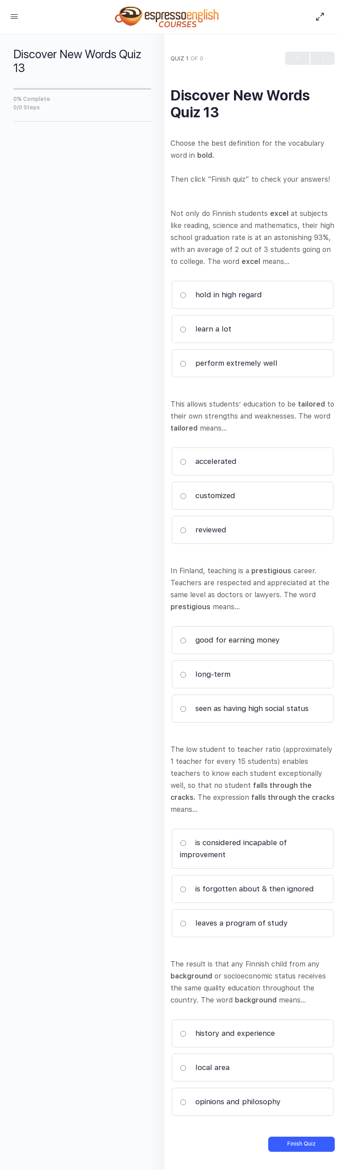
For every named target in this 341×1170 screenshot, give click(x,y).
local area (205, 1067)
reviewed (203, 529)
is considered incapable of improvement (233, 848)
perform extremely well (229, 363)
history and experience (227, 1033)
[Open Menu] (14, 16)
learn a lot (205, 328)
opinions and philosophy (230, 1101)
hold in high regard (221, 294)
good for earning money (230, 639)
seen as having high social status (244, 708)
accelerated (208, 461)
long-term (205, 674)
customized (207, 495)
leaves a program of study (234, 922)
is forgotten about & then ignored (247, 888)
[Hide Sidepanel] (322, 17)
